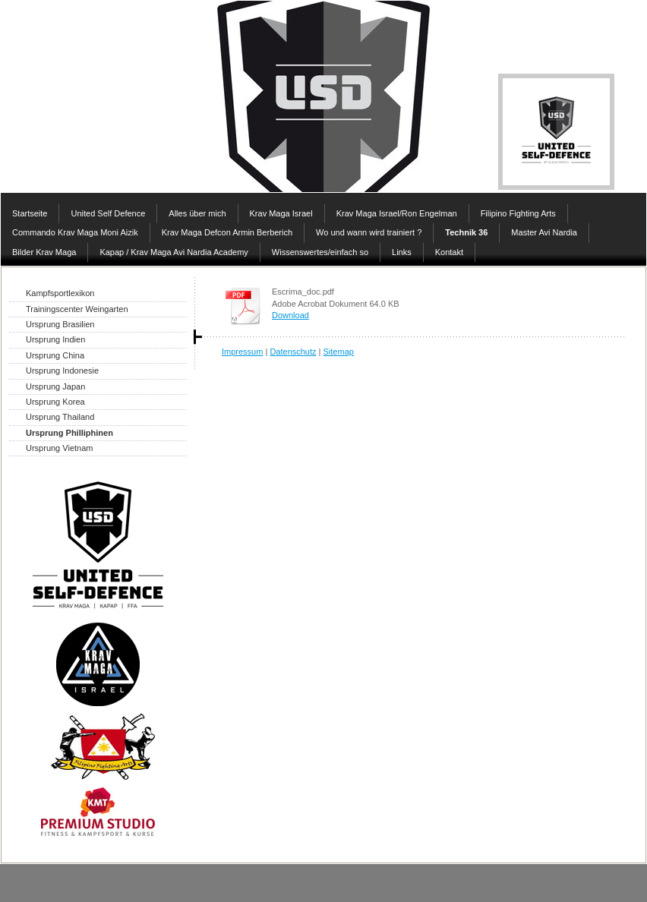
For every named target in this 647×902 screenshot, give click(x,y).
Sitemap (339, 351)
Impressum (242, 351)
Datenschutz (293, 351)
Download (290, 315)
